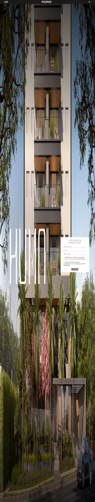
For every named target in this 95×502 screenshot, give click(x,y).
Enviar (75, 269)
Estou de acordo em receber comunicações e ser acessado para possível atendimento (74, 263)
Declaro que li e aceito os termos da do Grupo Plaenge (74, 258)
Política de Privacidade (69, 259)
